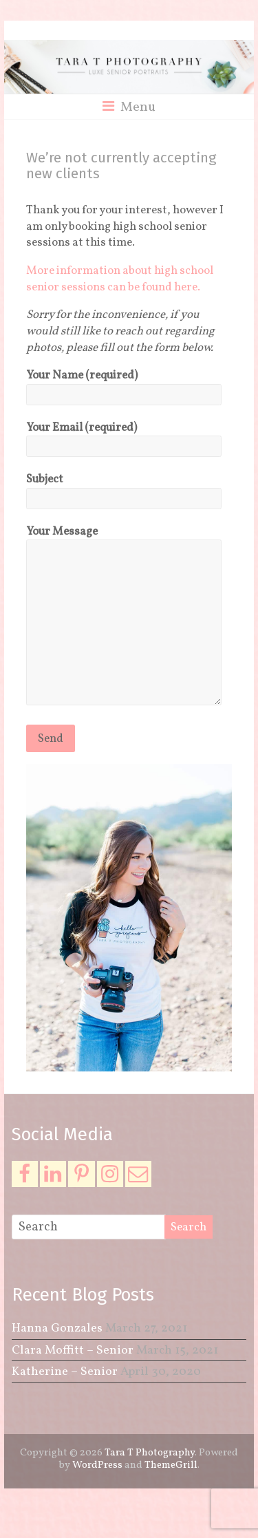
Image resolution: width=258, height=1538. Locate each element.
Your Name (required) (123, 384)
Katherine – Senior (65, 1371)
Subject (123, 488)
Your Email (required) (123, 437)
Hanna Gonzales (57, 1328)
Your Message (123, 617)
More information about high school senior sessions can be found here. (119, 279)
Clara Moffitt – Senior (72, 1350)
